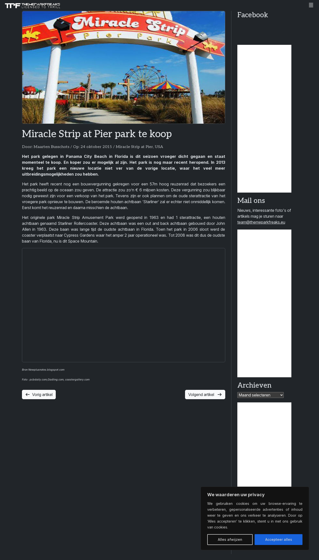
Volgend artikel (205, 394)
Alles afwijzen (230, 539)
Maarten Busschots (51, 147)
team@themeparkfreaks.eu (261, 222)
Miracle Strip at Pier (134, 147)
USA (159, 147)
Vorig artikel (39, 394)
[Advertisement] (264, 119)
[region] (255, 518)
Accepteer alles (278, 539)
